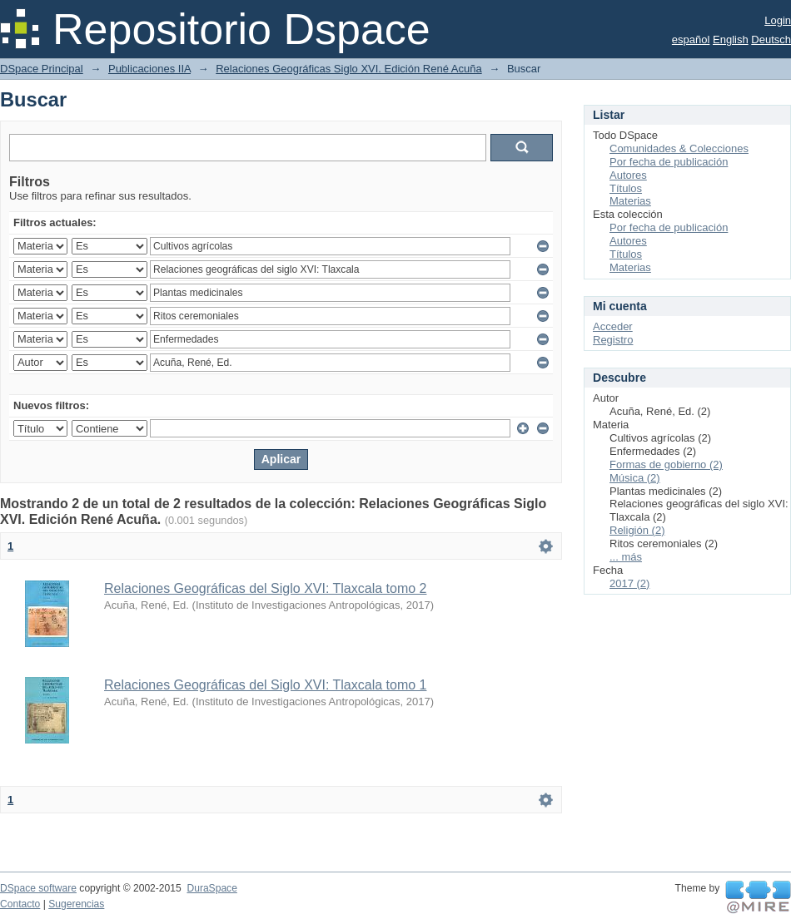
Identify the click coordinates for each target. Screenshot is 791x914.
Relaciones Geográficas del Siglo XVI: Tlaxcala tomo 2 (265, 588)
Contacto (20, 904)
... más (625, 557)
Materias (630, 201)
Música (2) (634, 478)
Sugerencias (76, 904)
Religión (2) (636, 530)
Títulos (625, 188)
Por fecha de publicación (668, 162)
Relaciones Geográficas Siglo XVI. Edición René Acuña (348, 68)
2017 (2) (629, 583)
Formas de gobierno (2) (666, 464)
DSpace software (38, 888)
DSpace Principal (41, 68)
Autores (628, 175)
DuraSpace (211, 888)
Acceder (613, 326)
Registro (613, 339)
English (731, 39)
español (691, 39)
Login (777, 20)
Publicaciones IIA (149, 68)
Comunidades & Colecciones (679, 148)
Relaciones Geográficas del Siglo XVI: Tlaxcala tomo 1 (265, 685)
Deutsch (771, 39)
